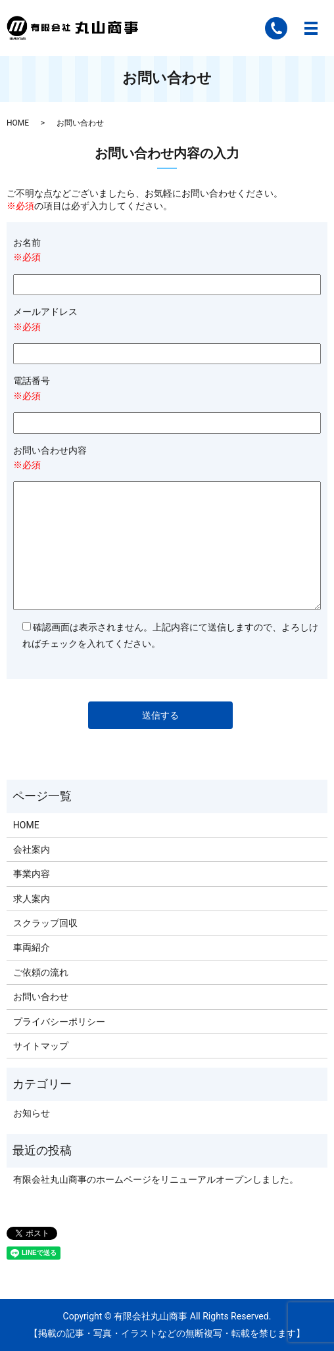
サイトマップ (40, 1046)
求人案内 (31, 898)
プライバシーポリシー (59, 1021)
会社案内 (31, 849)
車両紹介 (31, 947)
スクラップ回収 (45, 923)
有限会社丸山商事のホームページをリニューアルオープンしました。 (155, 1179)
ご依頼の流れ (40, 972)
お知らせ (31, 1113)
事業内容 (31, 873)
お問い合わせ (40, 996)
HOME (18, 123)
